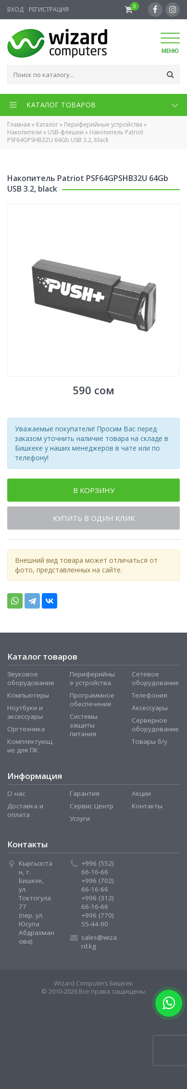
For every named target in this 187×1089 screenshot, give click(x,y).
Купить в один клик (94, 518)
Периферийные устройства (103, 124)
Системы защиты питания (84, 725)
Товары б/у (149, 741)
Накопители (24, 132)
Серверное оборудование (155, 724)
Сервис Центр (91, 806)
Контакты (147, 806)
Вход (15, 9)
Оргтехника (26, 729)
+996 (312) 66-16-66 (97, 902)
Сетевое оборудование (155, 678)
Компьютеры (28, 695)
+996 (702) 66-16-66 (97, 885)
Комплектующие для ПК (29, 745)
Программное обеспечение (92, 699)
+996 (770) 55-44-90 (97, 919)
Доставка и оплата (25, 810)
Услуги (80, 818)
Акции (141, 793)
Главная (18, 124)
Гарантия (85, 793)
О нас (16, 793)
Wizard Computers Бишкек (93, 983)
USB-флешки (66, 132)
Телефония (149, 695)
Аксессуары (150, 707)
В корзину (93, 490)
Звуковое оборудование (30, 678)
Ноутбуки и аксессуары (25, 712)
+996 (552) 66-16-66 (97, 867)
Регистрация (49, 9)
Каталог (47, 124)
